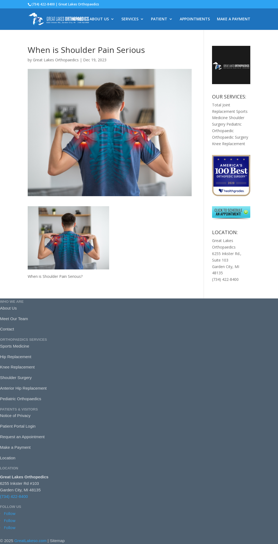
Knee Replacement (228, 143)
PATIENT (159, 19)
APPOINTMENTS (195, 19)
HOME (77, 19)
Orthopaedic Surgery (230, 137)
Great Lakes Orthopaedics (56, 59)
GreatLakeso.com (30, 540)
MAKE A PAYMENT (233, 19)
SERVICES (129, 19)
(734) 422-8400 (14, 496)
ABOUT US (99, 19)
